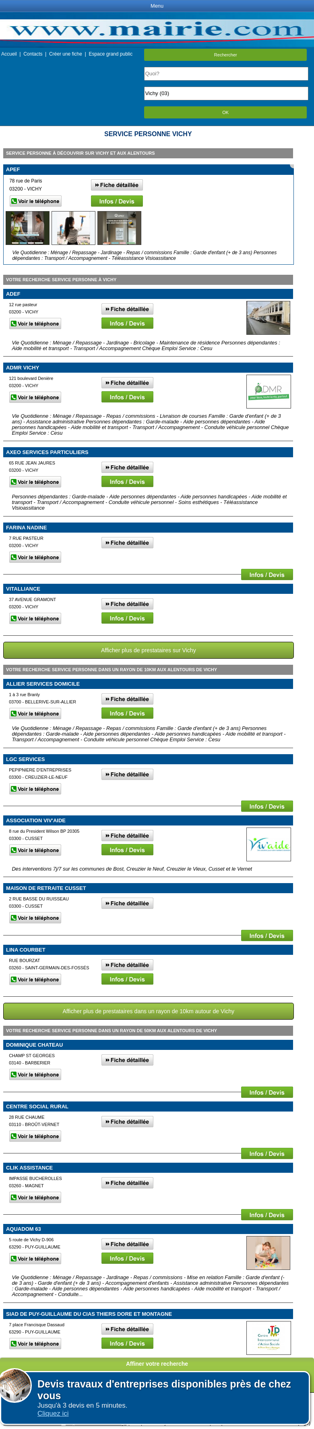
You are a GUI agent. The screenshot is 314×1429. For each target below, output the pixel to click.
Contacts (32, 54)
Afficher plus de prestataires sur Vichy (148, 650)
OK (225, 112)
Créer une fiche (65, 54)
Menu (157, 6)
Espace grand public (110, 54)
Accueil (9, 54)
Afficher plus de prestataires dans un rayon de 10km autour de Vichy (148, 1011)
